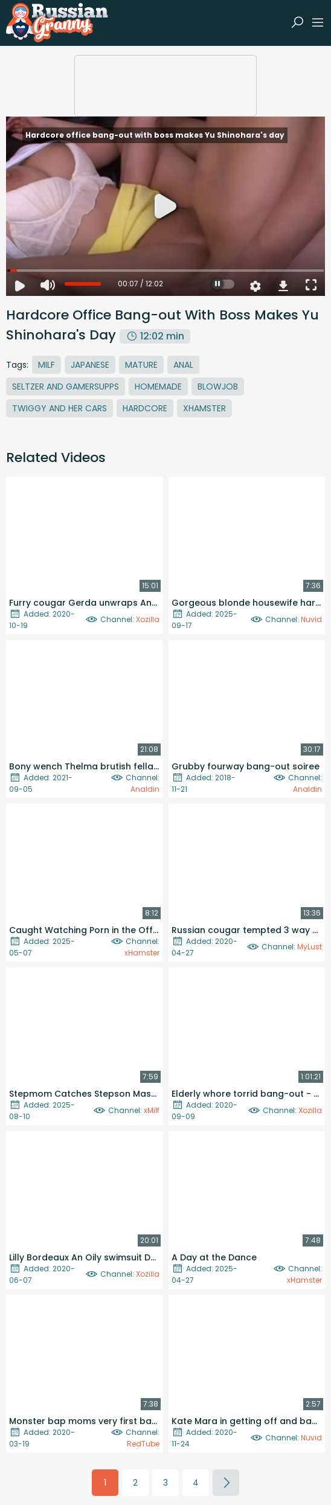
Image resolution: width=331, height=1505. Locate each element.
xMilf (151, 1110)
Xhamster (204, 408)
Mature (141, 365)
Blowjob (218, 386)
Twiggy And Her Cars (59, 408)
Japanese (90, 365)
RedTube (143, 1444)
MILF (46, 365)
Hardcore (145, 408)
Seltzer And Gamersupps (65, 386)
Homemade (158, 386)
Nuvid (311, 619)
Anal (183, 365)
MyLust (309, 947)
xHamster (141, 953)
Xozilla (147, 619)
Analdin (144, 789)
